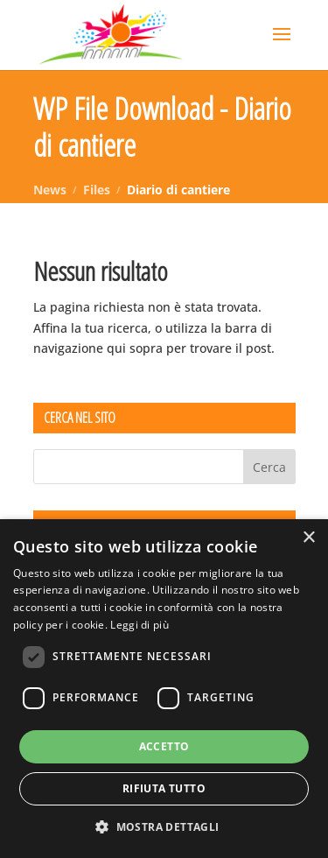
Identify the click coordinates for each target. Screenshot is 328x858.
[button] (163, 827)
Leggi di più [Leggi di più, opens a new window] (139, 624)
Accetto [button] (164, 746)
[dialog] (164, 688)
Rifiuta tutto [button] (164, 788)
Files (96, 189)
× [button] (308, 538)
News (49, 189)
